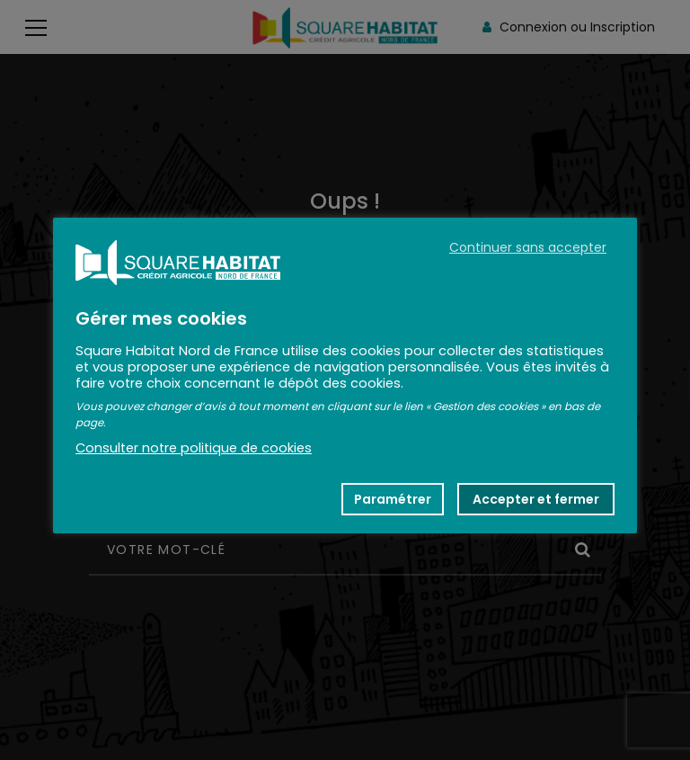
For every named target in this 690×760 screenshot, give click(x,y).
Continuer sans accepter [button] (527, 247)
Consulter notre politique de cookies (193, 448)
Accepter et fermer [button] (536, 499)
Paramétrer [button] (392, 499)
